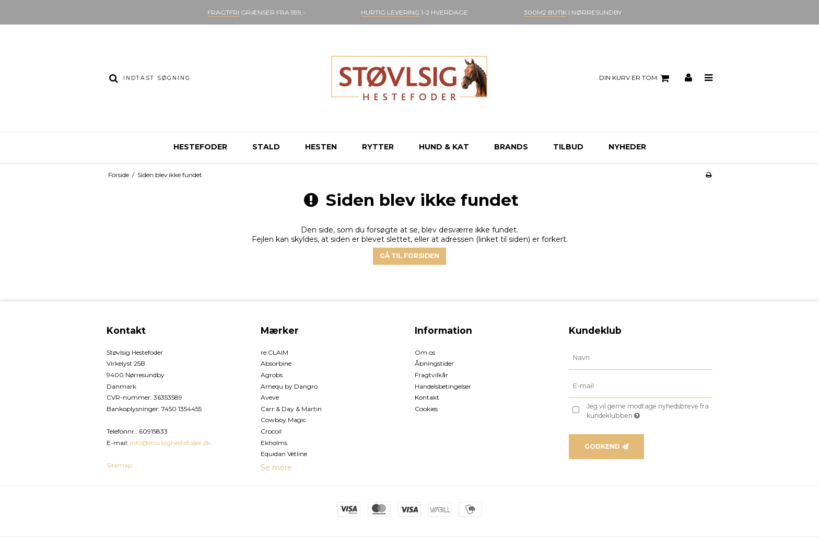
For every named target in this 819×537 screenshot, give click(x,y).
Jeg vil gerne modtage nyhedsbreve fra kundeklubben (648, 410)
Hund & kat (444, 146)
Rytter (378, 146)
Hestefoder (200, 146)
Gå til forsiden (409, 256)
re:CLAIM (274, 352)
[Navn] (640, 357)
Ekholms (274, 443)
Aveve (270, 397)
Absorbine (276, 363)
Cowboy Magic (283, 420)
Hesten (321, 146)
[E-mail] (640, 385)
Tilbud (568, 146)
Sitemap (119, 465)
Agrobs (272, 375)
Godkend (602, 446)
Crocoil (271, 431)
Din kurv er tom (635, 78)
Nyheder (627, 146)
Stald (266, 146)
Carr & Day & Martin (291, 409)
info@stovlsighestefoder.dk (170, 443)
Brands (511, 146)
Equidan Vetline (284, 454)
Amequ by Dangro (289, 386)
